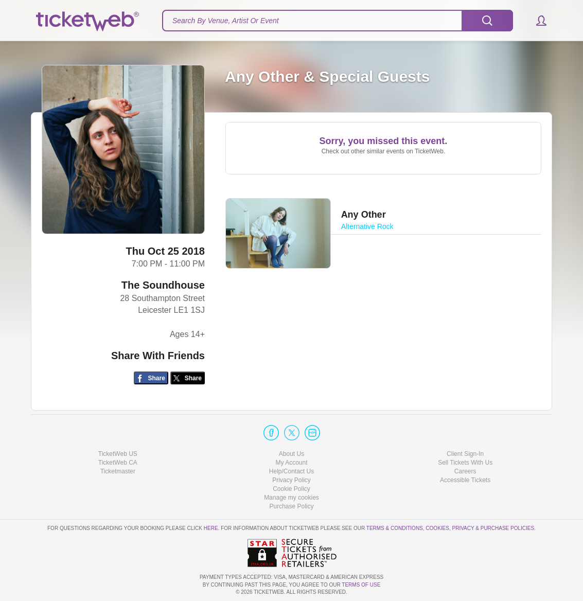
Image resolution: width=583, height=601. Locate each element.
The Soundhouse (163, 285)
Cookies (437, 528)
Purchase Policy (291, 506)
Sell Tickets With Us (465, 462)
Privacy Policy (291, 480)
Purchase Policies (507, 528)
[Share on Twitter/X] (187, 378)
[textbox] (337, 20)
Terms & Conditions (394, 528)
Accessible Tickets (465, 480)
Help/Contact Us (291, 471)
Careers (465, 471)
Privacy (463, 528)
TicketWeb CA (117, 462)
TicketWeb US (117, 453)
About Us (291, 453)
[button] (536, 20)
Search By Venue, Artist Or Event (225, 20)
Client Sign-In (465, 453)
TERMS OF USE (361, 585)
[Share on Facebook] (151, 378)
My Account (291, 462)
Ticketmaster (117, 471)
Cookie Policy (291, 488)
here (211, 528)
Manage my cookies (291, 497)
